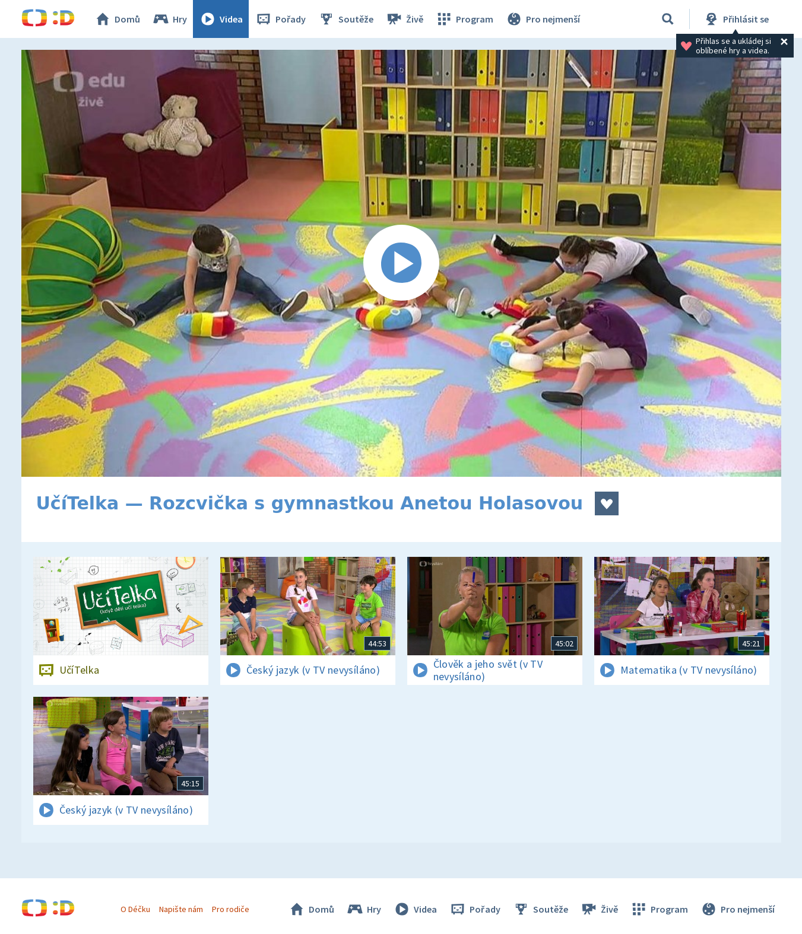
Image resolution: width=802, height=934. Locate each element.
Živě (404, 19)
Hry (169, 19)
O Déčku (135, 909)
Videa (221, 19)
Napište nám (181, 909)
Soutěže (345, 19)
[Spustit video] (401, 263)
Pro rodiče (230, 909)
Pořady (280, 19)
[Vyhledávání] (667, 19)
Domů (117, 19)
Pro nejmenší (542, 19)
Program (464, 19)
